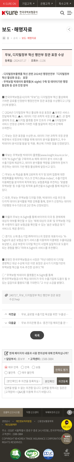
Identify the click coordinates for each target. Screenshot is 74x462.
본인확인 (49, 381)
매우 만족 (13, 367)
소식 (15, 38)
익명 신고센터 (32, 412)
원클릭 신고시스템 (11, 412)
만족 (27, 367)
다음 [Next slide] (69, 412)
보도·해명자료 (29, 38)
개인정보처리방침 (24, 421)
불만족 (11, 372)
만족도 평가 (61, 370)
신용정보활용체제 (45, 421)
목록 (37, 335)
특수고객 (63, 3)
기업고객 (27, 3)
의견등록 (63, 381)
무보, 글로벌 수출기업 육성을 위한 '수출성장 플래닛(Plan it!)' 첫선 (45, 314)
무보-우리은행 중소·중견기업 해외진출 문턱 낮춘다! (45, 323)
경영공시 (6, 421)
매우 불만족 (28, 372)
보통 (38, 367)
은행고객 (45, 3)
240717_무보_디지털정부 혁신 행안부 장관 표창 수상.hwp (35, 297)
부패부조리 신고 (52, 412)
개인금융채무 (11, 424)
